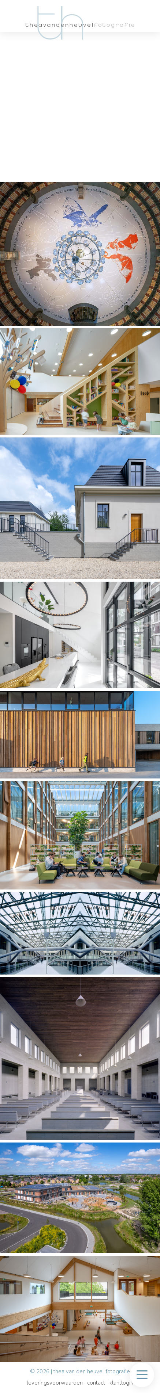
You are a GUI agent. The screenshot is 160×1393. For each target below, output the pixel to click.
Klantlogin (121, 1382)
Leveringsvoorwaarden (55, 1382)
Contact (96, 1382)
